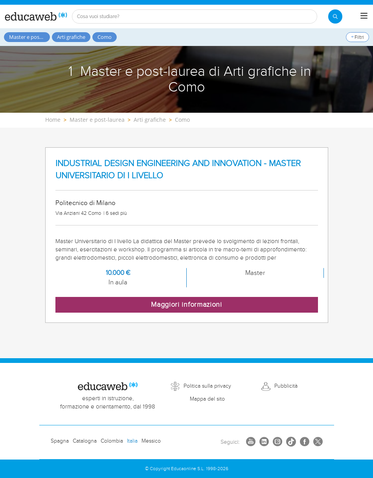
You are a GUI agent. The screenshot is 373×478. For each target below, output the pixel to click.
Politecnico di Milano (85, 203)
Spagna (60, 441)
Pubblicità (286, 386)
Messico (151, 441)
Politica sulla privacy (207, 386)
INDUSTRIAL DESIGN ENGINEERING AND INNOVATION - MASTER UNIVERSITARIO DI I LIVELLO (178, 170)
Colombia (112, 441)
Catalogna (85, 441)
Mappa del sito (207, 399)
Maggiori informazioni (186, 304)
